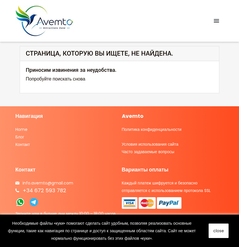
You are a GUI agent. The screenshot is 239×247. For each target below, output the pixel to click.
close (218, 231)
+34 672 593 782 (44, 190)
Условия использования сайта (150, 144)
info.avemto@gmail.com (48, 183)
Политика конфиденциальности (152, 129)
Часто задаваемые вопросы (148, 152)
